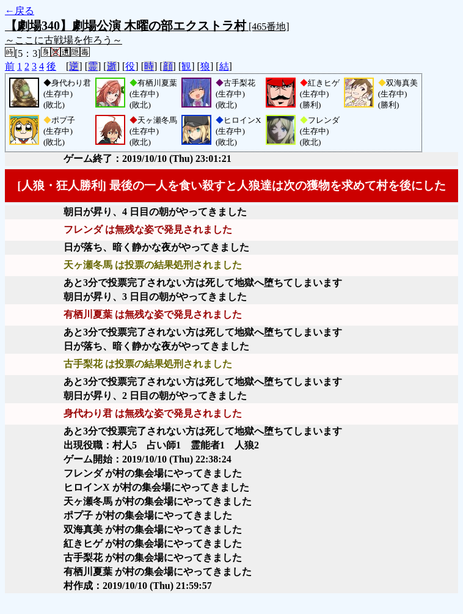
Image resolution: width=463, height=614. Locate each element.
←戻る (19, 10)
